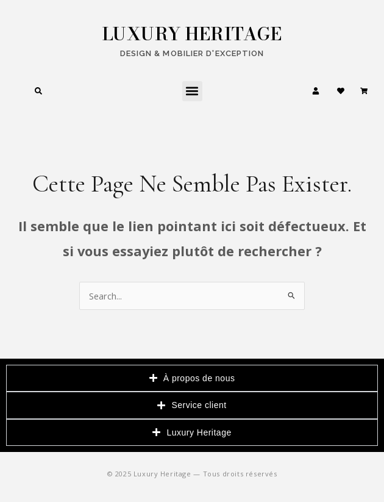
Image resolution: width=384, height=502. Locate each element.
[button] (192, 91)
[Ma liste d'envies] (340, 91)
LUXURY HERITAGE (192, 34)
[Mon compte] (315, 91)
